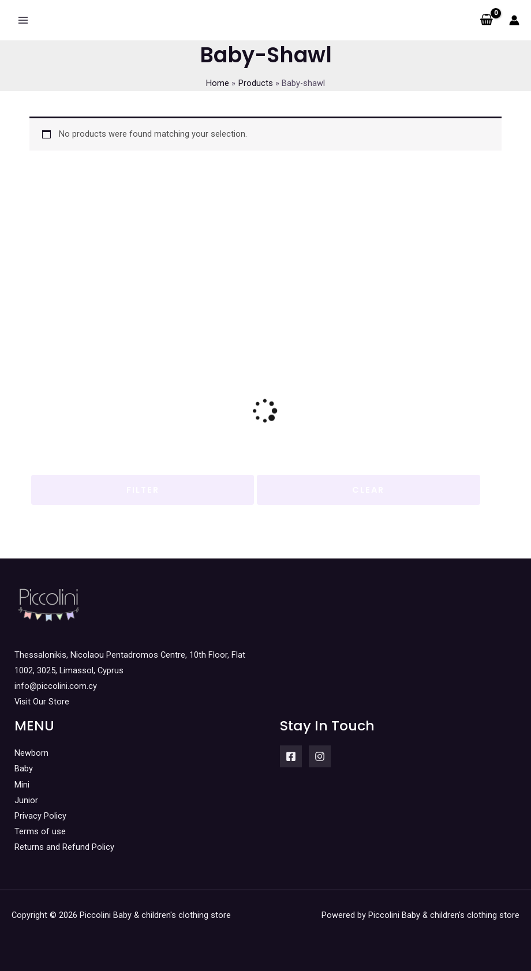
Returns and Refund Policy (64, 847)
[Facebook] (291, 756)
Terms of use (40, 831)
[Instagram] (320, 756)
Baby (23, 768)
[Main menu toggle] (23, 20)
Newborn (31, 753)
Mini (21, 784)
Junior (26, 800)
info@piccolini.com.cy (55, 686)
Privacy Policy (40, 816)
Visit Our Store (41, 701)
